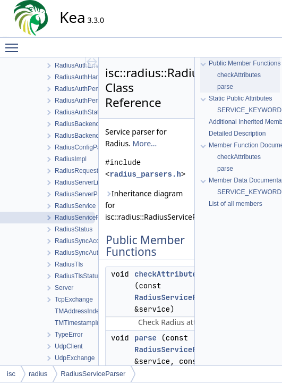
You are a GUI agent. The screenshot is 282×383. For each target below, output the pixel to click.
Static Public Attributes (240, 98)
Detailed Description (237, 133)
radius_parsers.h (145, 174)
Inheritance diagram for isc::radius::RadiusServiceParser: (146, 205)
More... (145, 143)
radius (38, 374)
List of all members (235, 203)
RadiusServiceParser (93, 374)
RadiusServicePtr (170, 297)
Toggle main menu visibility (14, 43)
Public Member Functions (244, 63)
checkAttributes (167, 274)
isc (11, 374)
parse (145, 338)
